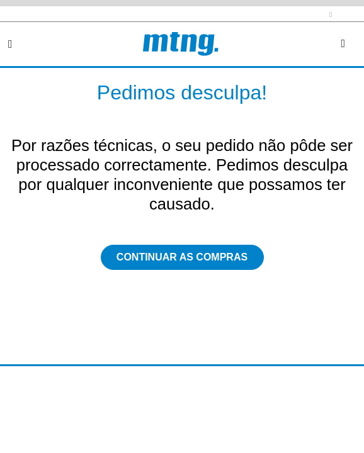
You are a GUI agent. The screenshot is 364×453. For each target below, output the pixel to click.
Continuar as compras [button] (182, 257)
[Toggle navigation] (10, 44)
